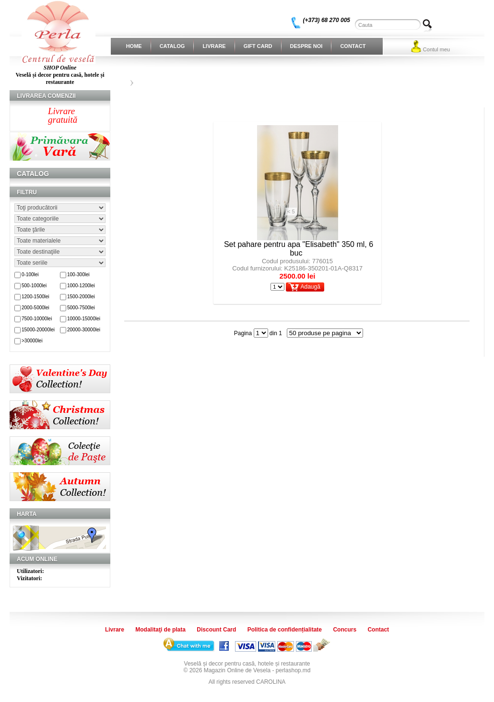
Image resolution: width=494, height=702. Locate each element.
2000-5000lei (35, 307)
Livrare (213, 46)
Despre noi (306, 46)
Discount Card (216, 629)
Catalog (172, 46)
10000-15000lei (83, 318)
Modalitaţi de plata (160, 629)
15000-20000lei (38, 329)
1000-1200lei (81, 285)
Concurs (344, 629)
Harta (26, 514)
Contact (352, 46)
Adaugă (310, 286)
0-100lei (30, 274)
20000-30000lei (83, 329)
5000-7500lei (81, 307)
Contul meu (436, 49)
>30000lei (32, 340)
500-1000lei (34, 285)
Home (134, 46)
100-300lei (78, 274)
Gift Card (258, 46)
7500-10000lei (37, 318)
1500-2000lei (81, 296)
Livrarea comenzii (46, 96)
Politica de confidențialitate (284, 629)
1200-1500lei (35, 296)
